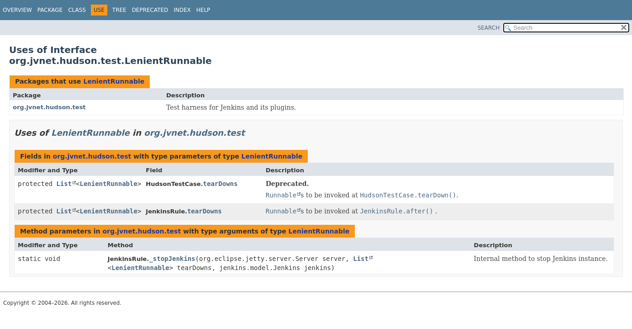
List (64, 183)
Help (203, 10)
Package (50, 10)
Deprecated (150, 10)
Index (182, 10)
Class (77, 10)
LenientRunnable (113, 81)
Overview (17, 10)
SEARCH (489, 28)
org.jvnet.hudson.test (49, 107)
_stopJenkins (172, 258)
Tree (119, 10)
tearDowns (220, 183)
